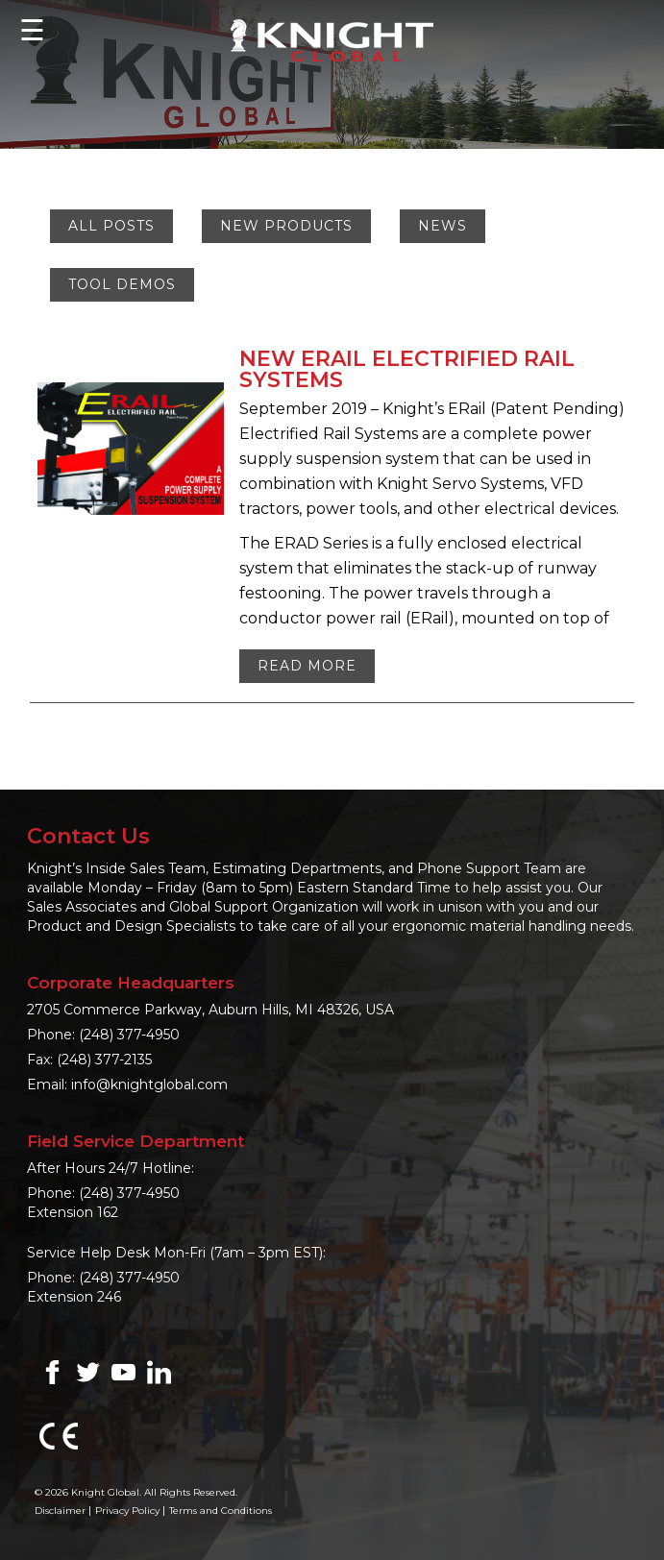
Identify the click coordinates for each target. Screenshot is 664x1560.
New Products (286, 225)
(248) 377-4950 (129, 1034)
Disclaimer (60, 1510)
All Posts (111, 225)
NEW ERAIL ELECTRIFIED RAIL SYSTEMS (407, 369)
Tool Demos (122, 284)
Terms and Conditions (220, 1510)
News (442, 225)
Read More (307, 665)
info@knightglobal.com (149, 1084)
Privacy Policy (127, 1510)
